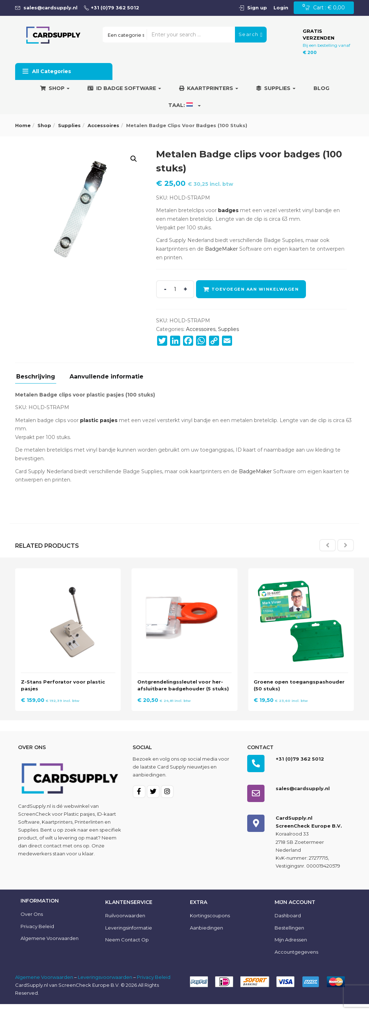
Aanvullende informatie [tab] (106, 377)
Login (281, 7)
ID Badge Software (124, 88)
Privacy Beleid (37, 934)
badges (228, 210)
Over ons (32, 922)
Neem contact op (127, 947)
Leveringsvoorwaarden (105, 985)
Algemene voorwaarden (50, 946)
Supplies (275, 88)
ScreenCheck (34, 821)
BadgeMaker (221, 249)
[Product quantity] (175, 289)
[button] (327, 8)
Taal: (184, 105)
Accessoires (103, 125)
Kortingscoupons (210, 923)
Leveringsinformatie (128, 935)
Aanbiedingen (206, 935)
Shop (55, 88)
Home (23, 125)
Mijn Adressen (291, 947)
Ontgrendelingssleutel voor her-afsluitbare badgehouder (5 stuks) (182, 686)
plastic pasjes (98, 420)
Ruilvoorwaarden (125, 923)
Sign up (257, 7)
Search (251, 34)
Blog (321, 88)
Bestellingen (289, 935)
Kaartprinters (208, 88)
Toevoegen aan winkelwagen (256, 289)
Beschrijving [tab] (35, 377)
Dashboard (288, 923)
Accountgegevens (296, 960)
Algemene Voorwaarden (44, 985)
